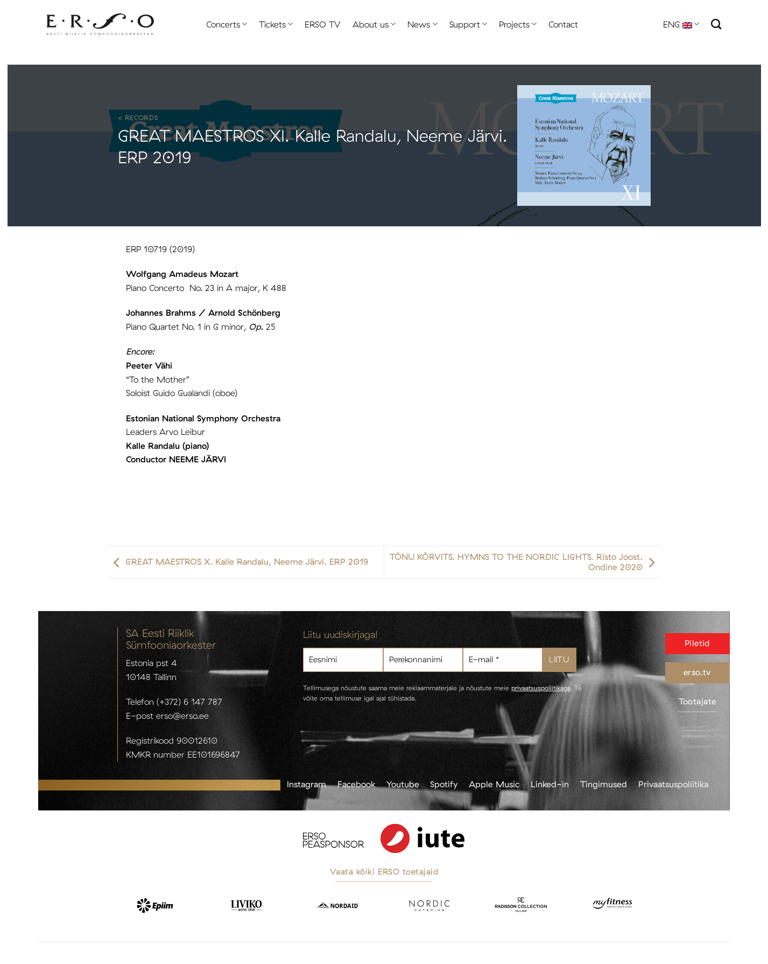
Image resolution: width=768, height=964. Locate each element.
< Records (138, 117)
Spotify (443, 784)
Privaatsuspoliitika (673, 784)
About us (374, 24)
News (422, 24)
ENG (681, 24)
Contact (563, 24)
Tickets (276, 24)
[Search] (716, 24)
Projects (518, 24)
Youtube (402, 784)
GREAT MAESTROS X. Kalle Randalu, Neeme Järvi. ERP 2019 (238, 562)
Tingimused (603, 784)
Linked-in (550, 784)
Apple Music (494, 784)
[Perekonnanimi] (423, 660)
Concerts (226, 24)
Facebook (356, 784)
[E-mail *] (502, 660)
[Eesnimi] (343, 660)
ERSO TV (323, 24)
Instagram (306, 784)
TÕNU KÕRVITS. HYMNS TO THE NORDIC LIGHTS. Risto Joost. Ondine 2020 (525, 562)
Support (468, 24)
